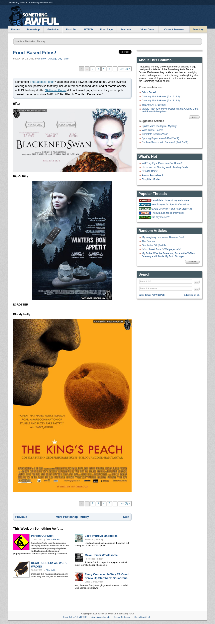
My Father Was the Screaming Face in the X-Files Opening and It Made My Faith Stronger (168, 255)
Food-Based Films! (34, 52)
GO (197, 282)
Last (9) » (125, 68)
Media (19, 41)
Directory (198, 29)
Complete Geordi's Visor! (155, 134)
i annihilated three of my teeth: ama (170, 200)
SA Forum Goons (55, 90)
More (194, 117)
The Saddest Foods (42, 81)
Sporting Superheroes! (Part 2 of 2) (160, 138)
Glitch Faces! (149, 92)
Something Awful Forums (41, 2)
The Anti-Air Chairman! (154, 104)
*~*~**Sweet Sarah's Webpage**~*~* (161, 249)
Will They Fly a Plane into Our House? (162, 163)
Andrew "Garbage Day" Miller (53, 58)
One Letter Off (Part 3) (154, 245)
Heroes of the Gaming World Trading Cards (165, 167)
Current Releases (174, 29)
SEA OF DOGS (150, 171)
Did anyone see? (160, 217)
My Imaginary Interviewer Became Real (163, 237)
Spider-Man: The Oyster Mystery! (159, 126)
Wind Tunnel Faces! (152, 130)
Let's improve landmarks (101, 535)
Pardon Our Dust (42, 535)
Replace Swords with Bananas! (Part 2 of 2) (165, 142)
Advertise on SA (191, 295)
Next (126, 516)
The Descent (149, 241)
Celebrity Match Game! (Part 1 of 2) (161, 100)
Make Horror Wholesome (101, 555)
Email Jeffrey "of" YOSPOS (152, 295)
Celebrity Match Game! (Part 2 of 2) (161, 96)
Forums (15, 29)
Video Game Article (94, 581)
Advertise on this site (100, 617)
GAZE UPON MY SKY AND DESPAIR (172, 208)
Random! (192, 262)
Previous (21, 516)
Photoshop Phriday (35, 41)
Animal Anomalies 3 (152, 175)
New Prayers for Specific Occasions (171, 204)
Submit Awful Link (142, 617)
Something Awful (17, 2)
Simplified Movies (151, 179)
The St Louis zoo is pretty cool (168, 213)
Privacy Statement (122, 617)
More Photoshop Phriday (72, 516)
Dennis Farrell (52, 539)
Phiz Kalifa (51, 570)
